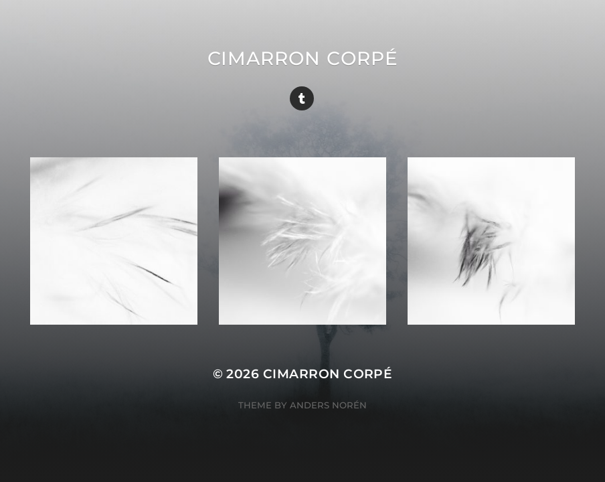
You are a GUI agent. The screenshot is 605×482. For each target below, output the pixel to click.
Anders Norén (328, 405)
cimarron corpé (302, 58)
